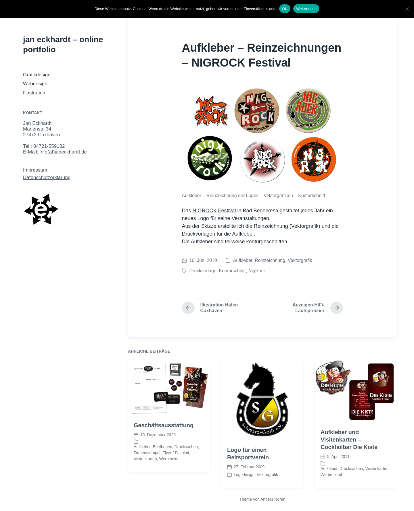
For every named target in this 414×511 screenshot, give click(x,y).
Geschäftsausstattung (163, 436)
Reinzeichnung (270, 260)
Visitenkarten (145, 469)
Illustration (34, 93)
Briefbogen (162, 457)
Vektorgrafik (300, 260)
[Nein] (407, 9)
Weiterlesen (306, 9)
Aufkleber (242, 260)
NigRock (257, 270)
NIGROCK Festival (214, 210)
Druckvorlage (202, 270)
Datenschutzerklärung (46, 177)
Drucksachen (186, 457)
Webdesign (35, 83)
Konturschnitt (232, 270)
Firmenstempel (147, 463)
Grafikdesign (36, 74)
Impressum (35, 170)
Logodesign (244, 485)
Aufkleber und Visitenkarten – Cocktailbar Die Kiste (349, 450)
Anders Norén (272, 499)
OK (285, 9)
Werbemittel (169, 469)
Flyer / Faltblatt (175, 463)
